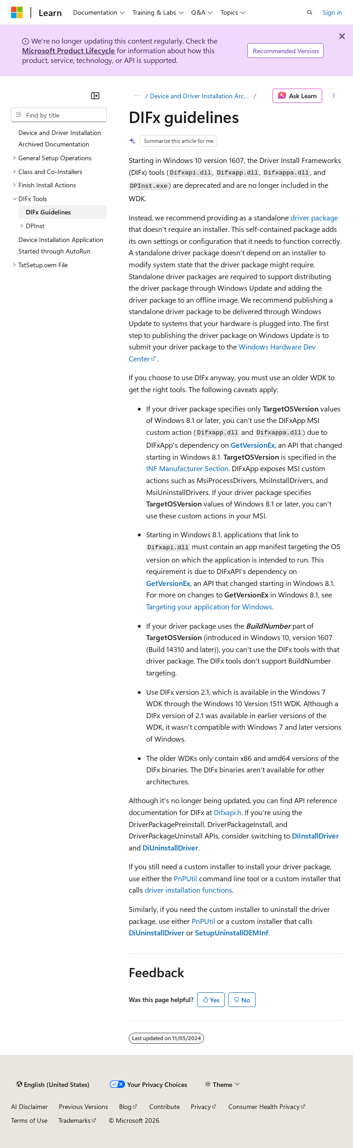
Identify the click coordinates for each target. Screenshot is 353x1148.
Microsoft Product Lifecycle (68, 50)
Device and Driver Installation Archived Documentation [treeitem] (59, 138)
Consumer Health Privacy (264, 1106)
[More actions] (334, 96)
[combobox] (59, 114)
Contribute (164, 1106)
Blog (125, 1106)
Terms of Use (29, 1120)
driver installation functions (188, 890)
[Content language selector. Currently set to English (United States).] (53, 1084)
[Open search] (310, 12)
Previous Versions (83, 1106)
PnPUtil (185, 878)
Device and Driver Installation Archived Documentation (201, 95)
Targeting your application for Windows (209, 606)
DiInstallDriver (315, 835)
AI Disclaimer (29, 1106)
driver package (314, 217)
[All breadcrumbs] (137, 96)
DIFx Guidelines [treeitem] (48, 212)
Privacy (201, 1106)
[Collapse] (95, 95)
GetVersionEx (253, 445)
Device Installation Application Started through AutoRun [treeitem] (60, 245)
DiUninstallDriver (170, 847)
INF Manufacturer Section (187, 468)
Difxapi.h (227, 812)
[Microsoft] (17, 12)
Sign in (332, 12)
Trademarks (74, 1120)
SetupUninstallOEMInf (231, 932)
